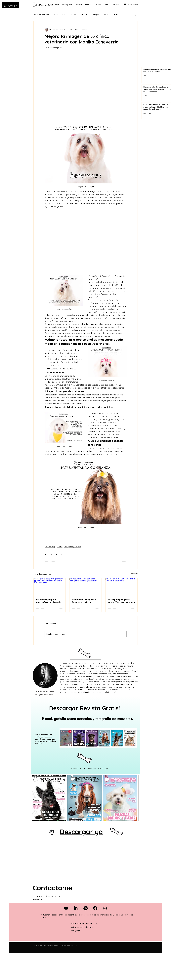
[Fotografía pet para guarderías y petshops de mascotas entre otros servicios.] (50, 587)
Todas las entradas (41, 14)
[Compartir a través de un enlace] (62, 554)
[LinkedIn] (76, 908)
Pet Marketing (50, 547)
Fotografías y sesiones (72, 547)
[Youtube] (66, 908)
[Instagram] (105, 908)
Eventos (73, 14)
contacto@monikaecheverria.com (47, 896)
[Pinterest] (85, 908)
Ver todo (134, 574)
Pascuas (84, 14)
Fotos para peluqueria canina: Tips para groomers (121, 600)
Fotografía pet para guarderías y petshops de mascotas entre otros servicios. (48, 600)
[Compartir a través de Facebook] (46, 554)
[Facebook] (95, 908)
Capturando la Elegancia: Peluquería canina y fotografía (84, 600)
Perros (105, 14)
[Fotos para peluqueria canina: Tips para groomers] (122, 587)
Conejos (95, 14)
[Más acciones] (125, 29)
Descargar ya (81, 832)
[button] (135, 14)
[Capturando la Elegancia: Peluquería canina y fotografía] (85, 587)
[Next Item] (135, 798)
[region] (85, 735)
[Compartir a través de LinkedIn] (56, 554)
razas (115, 14)
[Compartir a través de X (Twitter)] (51, 554)
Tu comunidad (59, 14)
